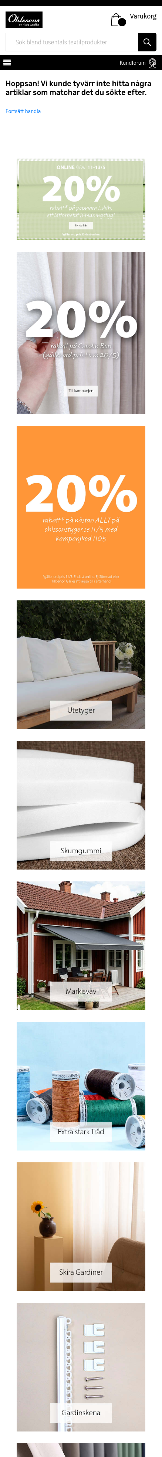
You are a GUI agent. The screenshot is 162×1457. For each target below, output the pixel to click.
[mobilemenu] (6, 63)
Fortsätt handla (23, 111)
